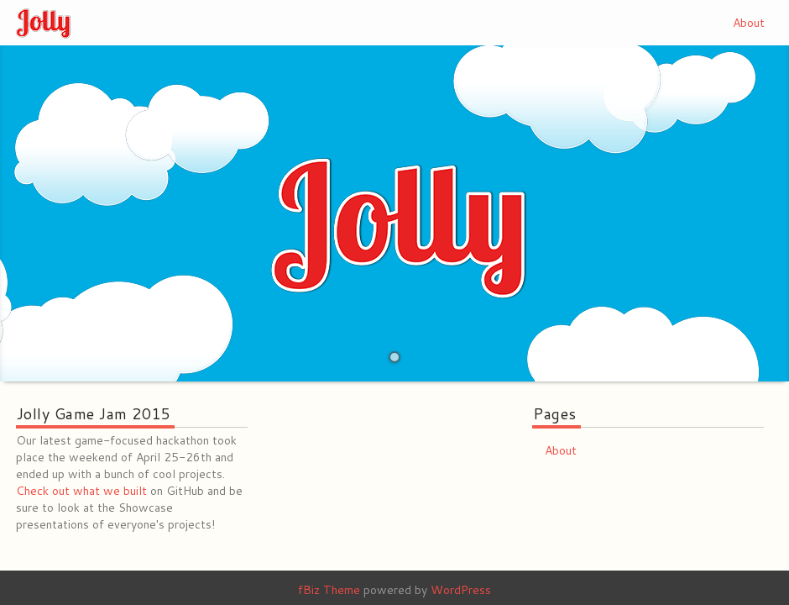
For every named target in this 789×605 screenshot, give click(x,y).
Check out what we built (81, 490)
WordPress (461, 589)
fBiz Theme (329, 589)
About (749, 22)
